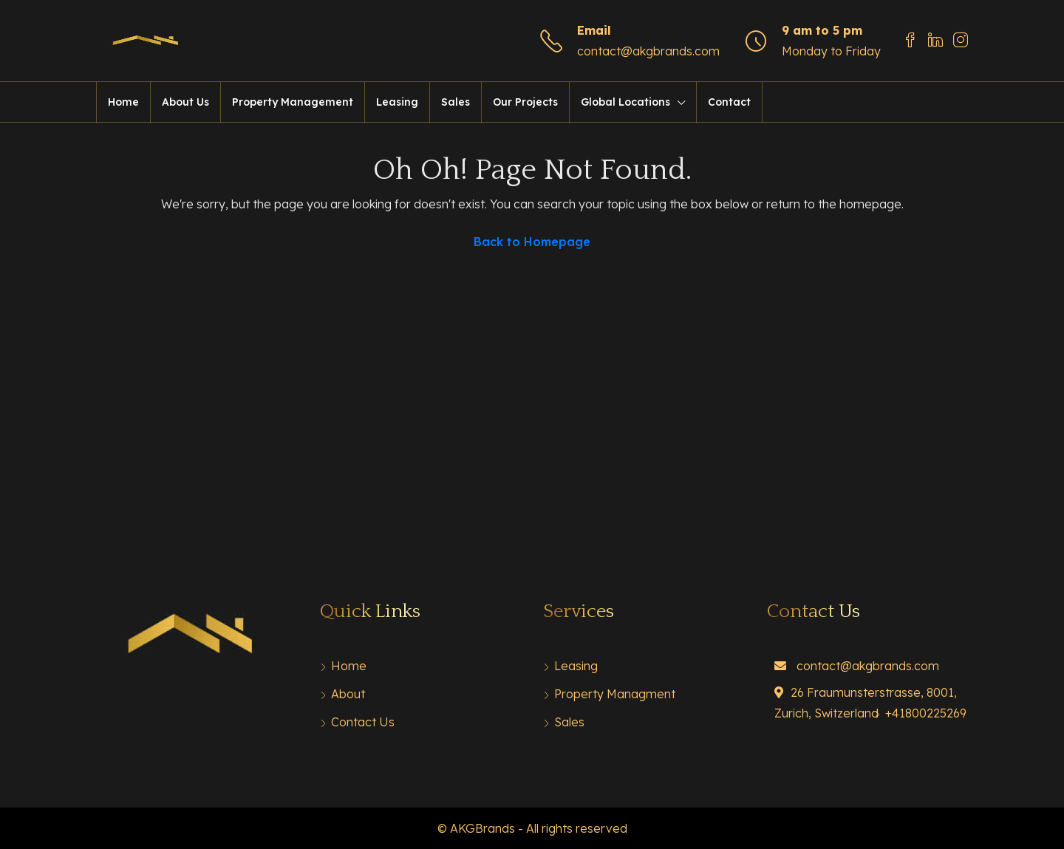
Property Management (292, 102)
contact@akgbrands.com (648, 51)
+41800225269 (925, 713)
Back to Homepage (532, 241)
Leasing (397, 102)
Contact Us (363, 722)
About (348, 693)
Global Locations (625, 102)
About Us (185, 102)
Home (123, 102)
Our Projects (525, 102)
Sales (455, 102)
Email (594, 30)
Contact (729, 102)
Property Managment (614, 693)
